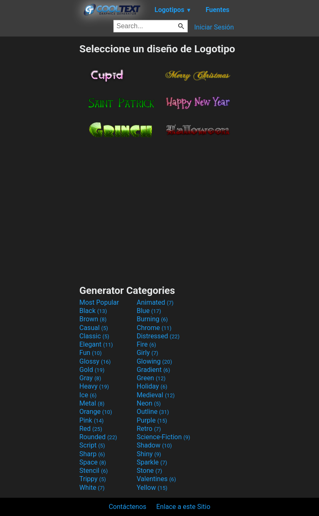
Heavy (94, 386)
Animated (155, 302)
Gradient (153, 370)
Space (92, 462)
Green (151, 378)
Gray (90, 378)
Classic (94, 336)
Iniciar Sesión (214, 27)
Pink (91, 420)
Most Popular (99, 302)
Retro (149, 429)
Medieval (156, 395)
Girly (147, 353)
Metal (92, 403)
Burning (152, 319)
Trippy (92, 479)
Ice (87, 395)
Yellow (152, 488)
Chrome (154, 328)
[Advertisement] (39, 167)
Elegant (96, 344)
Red (90, 429)
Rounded (98, 437)
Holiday (152, 386)
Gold (92, 370)
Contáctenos (128, 507)
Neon (149, 403)
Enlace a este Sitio (183, 507)
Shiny (149, 454)
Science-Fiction (163, 437)
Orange (95, 412)
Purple (152, 420)
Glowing (154, 361)
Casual (93, 328)
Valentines (156, 479)
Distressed (158, 336)
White (92, 488)
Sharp (92, 454)
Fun (90, 353)
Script (92, 445)
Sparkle (152, 462)
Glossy (95, 361)
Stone (149, 470)
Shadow (154, 445)
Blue (149, 311)
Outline (153, 412)
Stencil (93, 470)
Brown (92, 319)
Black (93, 311)
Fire (146, 344)
